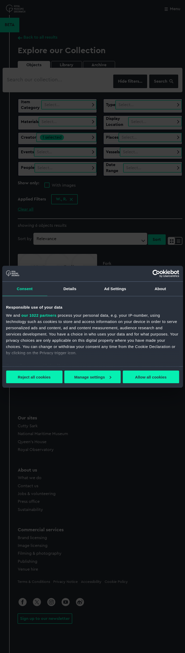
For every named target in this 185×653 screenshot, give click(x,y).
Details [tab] (69, 288)
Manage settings (92, 377)
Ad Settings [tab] (115, 288)
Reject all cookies (34, 377)
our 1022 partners (38, 315)
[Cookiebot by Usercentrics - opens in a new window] (156, 273)
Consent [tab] (25, 288)
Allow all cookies (151, 377)
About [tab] (160, 288)
